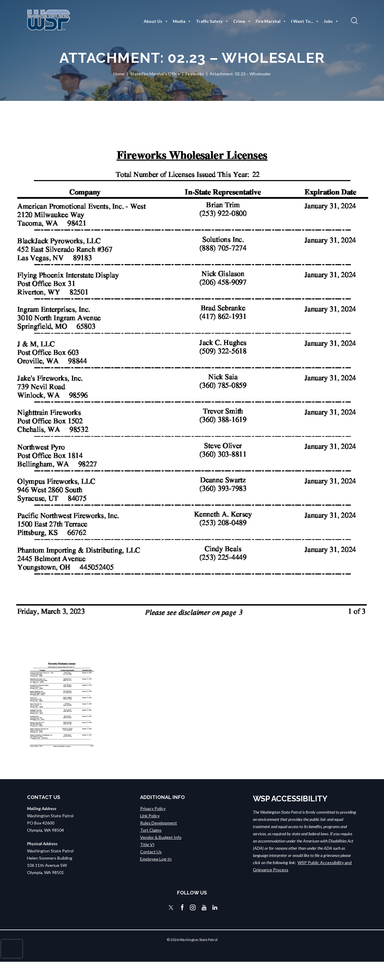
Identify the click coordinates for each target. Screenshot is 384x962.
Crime (242, 21)
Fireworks (195, 73)
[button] (353, 20)
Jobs (331, 21)
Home (118, 73)
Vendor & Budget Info (161, 837)
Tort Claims (151, 830)
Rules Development (158, 822)
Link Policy (150, 815)
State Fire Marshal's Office (155, 73)
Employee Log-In (156, 858)
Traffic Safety (212, 21)
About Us (156, 21)
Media (182, 21)
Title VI (147, 844)
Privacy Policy (153, 808)
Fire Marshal (271, 21)
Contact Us (151, 851)
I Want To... (305, 21)
